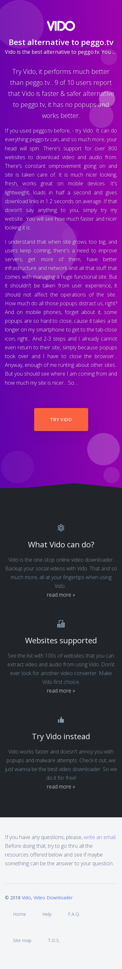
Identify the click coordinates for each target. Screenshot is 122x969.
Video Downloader (53, 897)
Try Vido (61, 419)
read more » (61, 594)
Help (47, 914)
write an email (99, 837)
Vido (26, 897)
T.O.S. (54, 940)
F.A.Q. (74, 914)
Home (19, 914)
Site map (22, 940)
